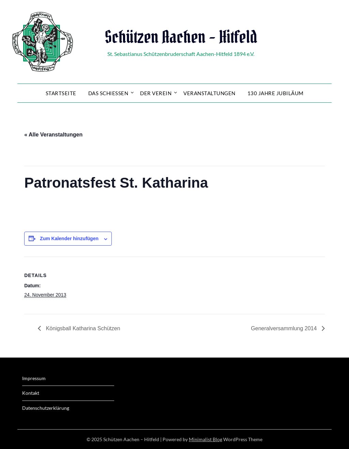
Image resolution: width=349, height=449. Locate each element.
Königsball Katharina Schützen (82, 328)
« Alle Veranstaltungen (53, 134)
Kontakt (30, 393)
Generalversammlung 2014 (284, 328)
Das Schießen (108, 93)
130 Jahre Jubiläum (275, 93)
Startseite (61, 93)
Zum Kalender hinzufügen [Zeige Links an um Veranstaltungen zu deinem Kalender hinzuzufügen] (69, 238)
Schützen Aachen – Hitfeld (181, 37)
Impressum (34, 378)
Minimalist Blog (205, 439)
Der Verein (155, 93)
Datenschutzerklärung (45, 408)
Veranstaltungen (209, 93)
